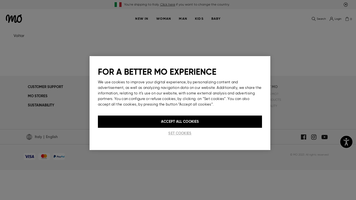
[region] (180, 103)
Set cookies (179, 133)
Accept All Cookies (180, 121)
